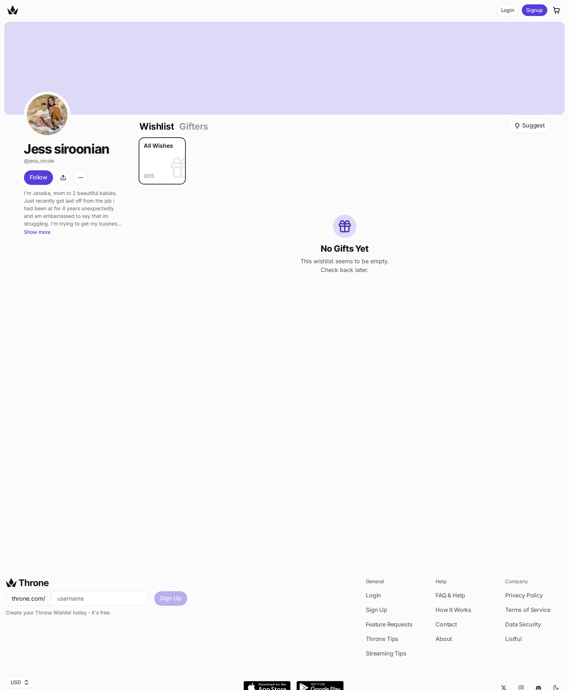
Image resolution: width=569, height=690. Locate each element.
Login (507, 10)
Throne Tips (382, 638)
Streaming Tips (386, 653)
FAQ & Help (450, 595)
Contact (446, 624)
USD (20, 682)
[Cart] (556, 10)
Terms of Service (527, 609)
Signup (534, 10)
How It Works (453, 609)
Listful (513, 638)
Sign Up (170, 598)
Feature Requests (389, 624)
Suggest (529, 125)
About (443, 638)
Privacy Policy (524, 595)
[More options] (80, 177)
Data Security (523, 624)
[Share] (63, 177)
